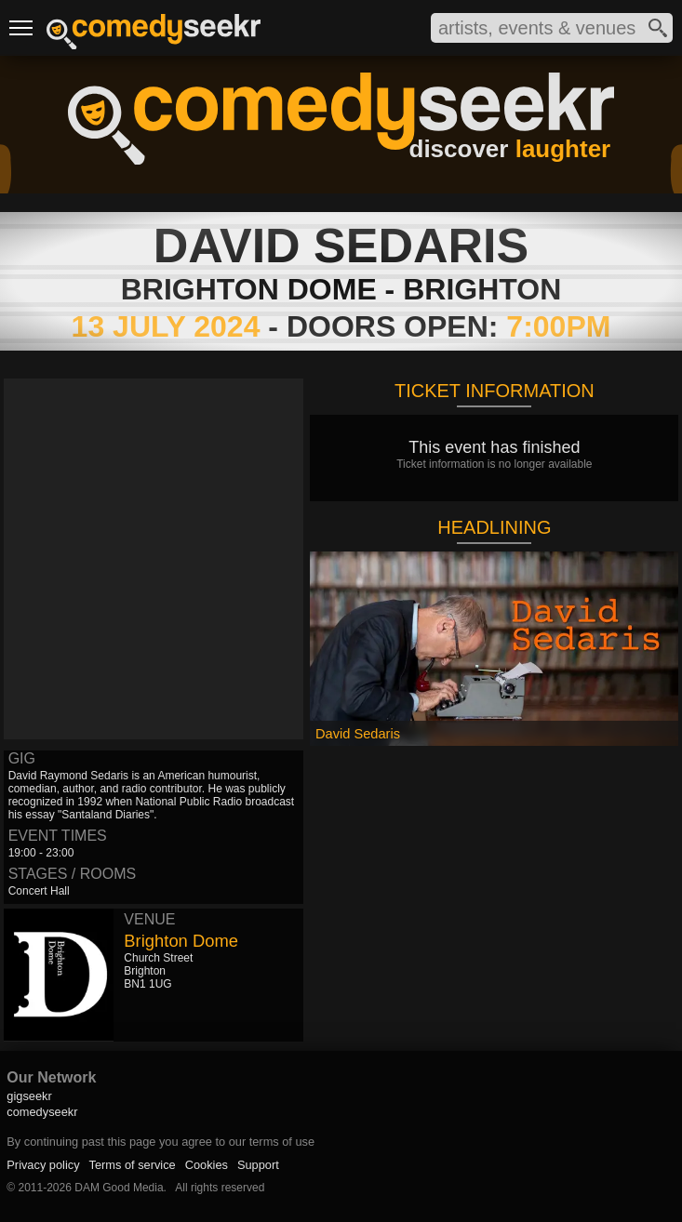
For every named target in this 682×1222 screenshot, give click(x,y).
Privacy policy (43, 1165)
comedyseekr (42, 1112)
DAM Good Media (118, 1187)
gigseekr (29, 1096)
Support (258, 1165)
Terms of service (132, 1165)
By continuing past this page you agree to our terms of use (160, 1142)
